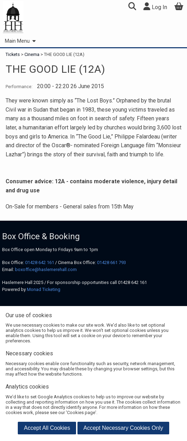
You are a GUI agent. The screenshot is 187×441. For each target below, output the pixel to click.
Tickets (13, 54)
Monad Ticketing (43, 289)
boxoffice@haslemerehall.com (46, 269)
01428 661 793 (111, 262)
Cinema (31, 54)
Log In (155, 6)
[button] (132, 7)
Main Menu (20, 41)
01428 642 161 (39, 262)
